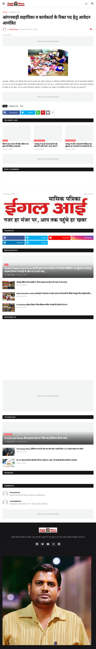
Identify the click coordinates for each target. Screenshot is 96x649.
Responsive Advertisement (48, 41)
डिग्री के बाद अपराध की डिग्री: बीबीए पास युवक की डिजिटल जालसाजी (15, 145)
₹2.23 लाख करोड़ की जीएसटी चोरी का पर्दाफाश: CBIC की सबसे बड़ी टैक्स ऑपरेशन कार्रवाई (46, 460)
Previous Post (9, 194)
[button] (3, 4)
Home (4, 12)
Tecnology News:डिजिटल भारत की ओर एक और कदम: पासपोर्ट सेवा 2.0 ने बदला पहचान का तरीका (49, 449)
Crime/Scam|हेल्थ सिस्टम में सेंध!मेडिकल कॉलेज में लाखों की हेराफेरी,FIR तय (41, 305)
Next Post (88, 194)
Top (21, 106)
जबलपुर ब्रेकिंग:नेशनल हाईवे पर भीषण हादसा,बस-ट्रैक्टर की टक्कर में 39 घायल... (42, 282)
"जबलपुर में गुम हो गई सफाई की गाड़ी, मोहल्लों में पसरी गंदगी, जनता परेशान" (46, 145)
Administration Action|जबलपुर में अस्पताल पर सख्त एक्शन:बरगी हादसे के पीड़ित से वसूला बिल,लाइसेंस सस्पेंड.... (54, 293)
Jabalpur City (14, 12)
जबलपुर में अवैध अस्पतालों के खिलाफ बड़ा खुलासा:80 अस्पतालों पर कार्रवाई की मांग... (79, 145)
